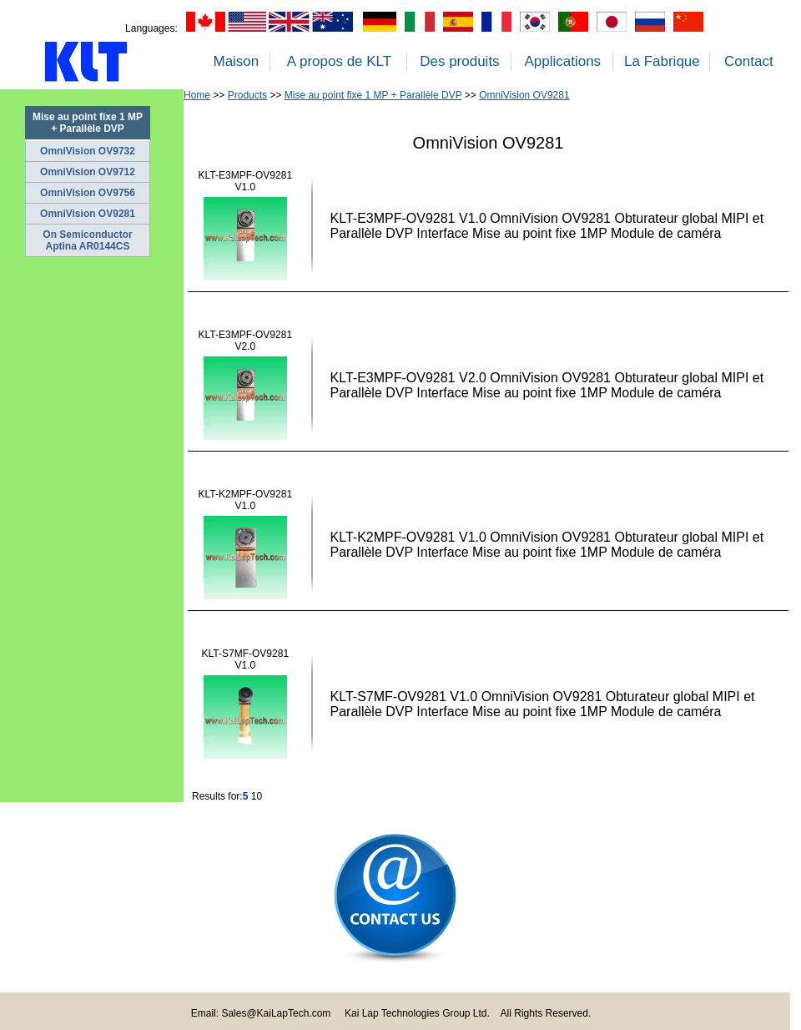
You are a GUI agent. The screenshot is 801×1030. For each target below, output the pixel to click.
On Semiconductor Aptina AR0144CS (87, 240)
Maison (236, 61)
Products (247, 95)
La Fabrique (662, 61)
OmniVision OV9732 (87, 151)
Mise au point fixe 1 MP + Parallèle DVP (373, 95)
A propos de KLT (339, 61)
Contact (748, 61)
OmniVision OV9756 (87, 193)
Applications (562, 61)
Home (197, 95)
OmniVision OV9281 (87, 214)
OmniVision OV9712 (87, 172)
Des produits (459, 61)
